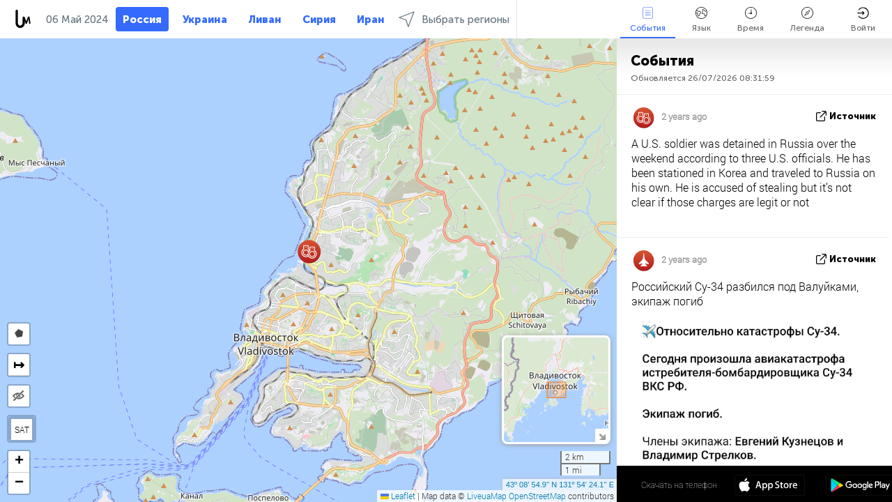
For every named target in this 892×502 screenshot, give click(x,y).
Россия (142, 19)
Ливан (265, 19)
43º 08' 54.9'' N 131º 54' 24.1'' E (560, 484)
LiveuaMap (487, 495)
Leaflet (397, 495)
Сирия (319, 19)
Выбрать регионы (454, 19)
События (648, 20)
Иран (371, 19)
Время (750, 20)
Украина (205, 19)
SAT (22, 429)
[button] (309, 251)
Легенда (807, 20)
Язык (701, 20)
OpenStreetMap (537, 495)
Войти (863, 20)
